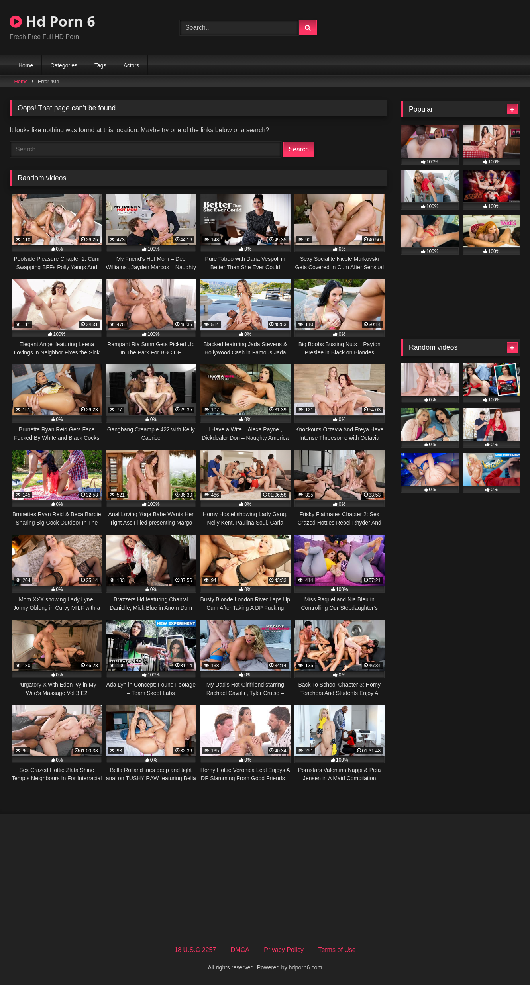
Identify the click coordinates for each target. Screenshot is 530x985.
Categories (63, 65)
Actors (131, 65)
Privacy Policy (284, 949)
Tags (100, 65)
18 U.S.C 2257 (195, 949)
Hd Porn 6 (52, 21)
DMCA (240, 949)
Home (25, 65)
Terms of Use (336, 949)
